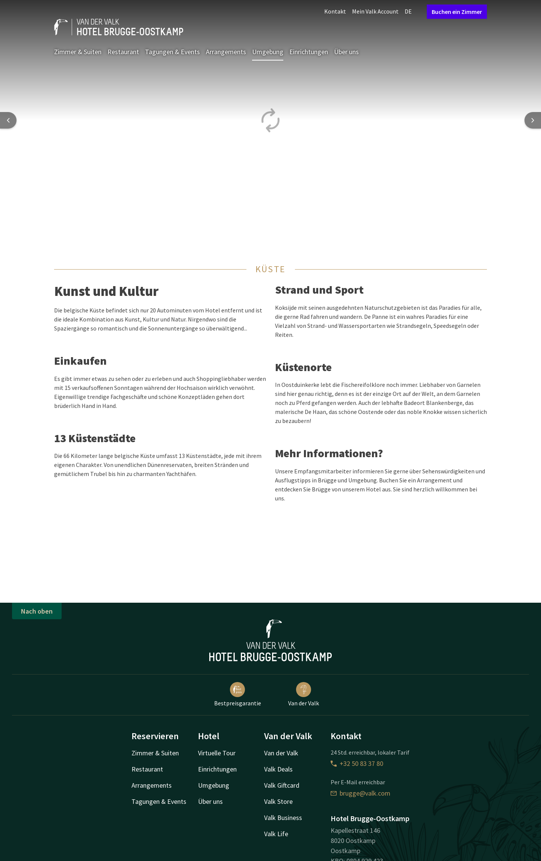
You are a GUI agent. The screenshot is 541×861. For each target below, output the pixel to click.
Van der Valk (303, 694)
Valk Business (283, 817)
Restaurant (123, 51)
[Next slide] (532, 120)
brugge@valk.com (360, 793)
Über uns (346, 51)
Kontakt (335, 11)
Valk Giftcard (281, 785)
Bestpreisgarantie (237, 694)
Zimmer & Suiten (77, 51)
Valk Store (278, 801)
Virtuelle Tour (217, 753)
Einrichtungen (308, 51)
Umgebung (267, 51)
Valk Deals (278, 769)
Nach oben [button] (37, 611)
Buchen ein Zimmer (457, 11)
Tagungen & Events (172, 51)
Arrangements (226, 51)
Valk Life (276, 833)
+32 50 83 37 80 (357, 763)
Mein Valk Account (375, 11)
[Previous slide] (8, 120)
